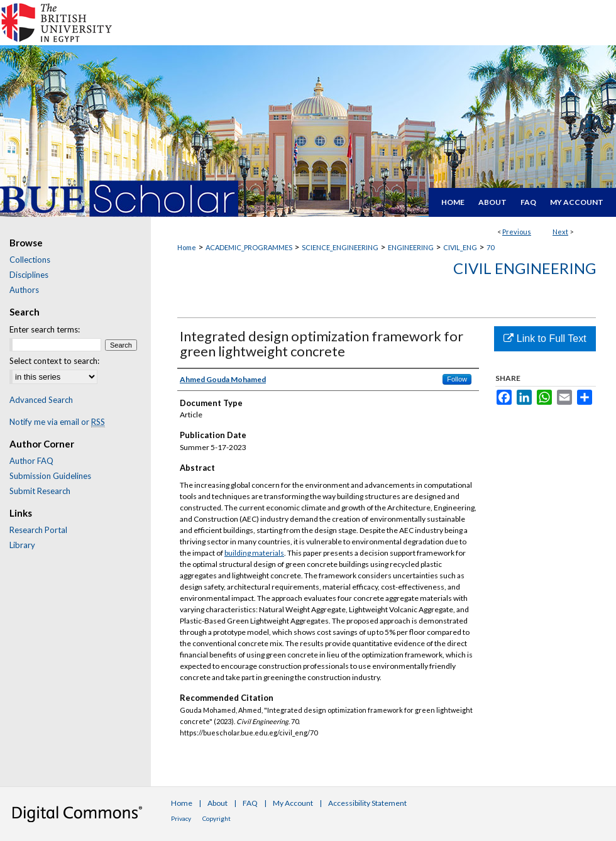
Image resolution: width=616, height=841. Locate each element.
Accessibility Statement (367, 803)
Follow (457, 379)
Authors (24, 290)
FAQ (250, 803)
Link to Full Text (544, 338)
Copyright (216, 818)
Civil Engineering (524, 268)
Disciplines (28, 275)
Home (186, 247)
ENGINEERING (411, 247)
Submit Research (39, 491)
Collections (29, 260)
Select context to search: (54, 361)
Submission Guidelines (50, 476)
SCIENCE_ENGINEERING (340, 247)
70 (490, 247)
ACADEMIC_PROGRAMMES (249, 247)
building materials (254, 553)
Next (560, 232)
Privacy (181, 818)
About (217, 803)
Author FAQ (31, 461)
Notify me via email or (57, 422)
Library (22, 545)
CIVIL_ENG (460, 247)
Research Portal (38, 530)
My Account (293, 803)
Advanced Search (41, 400)
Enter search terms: (44, 329)
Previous (516, 232)
